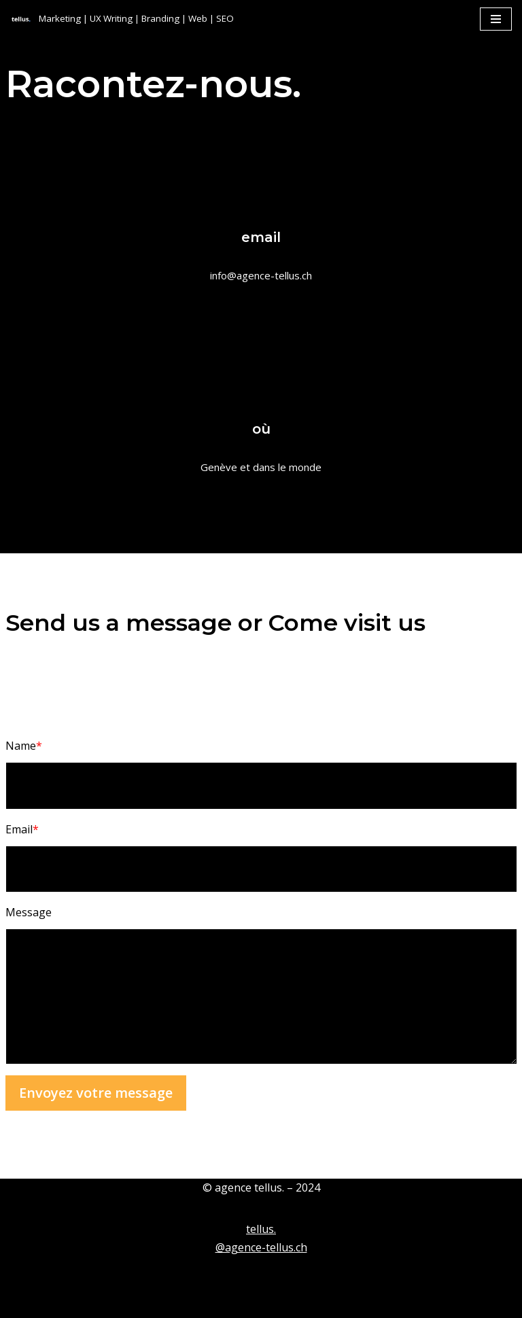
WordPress (146, 1274)
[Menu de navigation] (496, 19)
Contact (84, 1303)
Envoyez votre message (96, 1092)
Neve (23, 1274)
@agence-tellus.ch (261, 1247)
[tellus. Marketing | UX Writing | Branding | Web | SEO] (122, 19)
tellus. (261, 1228)
